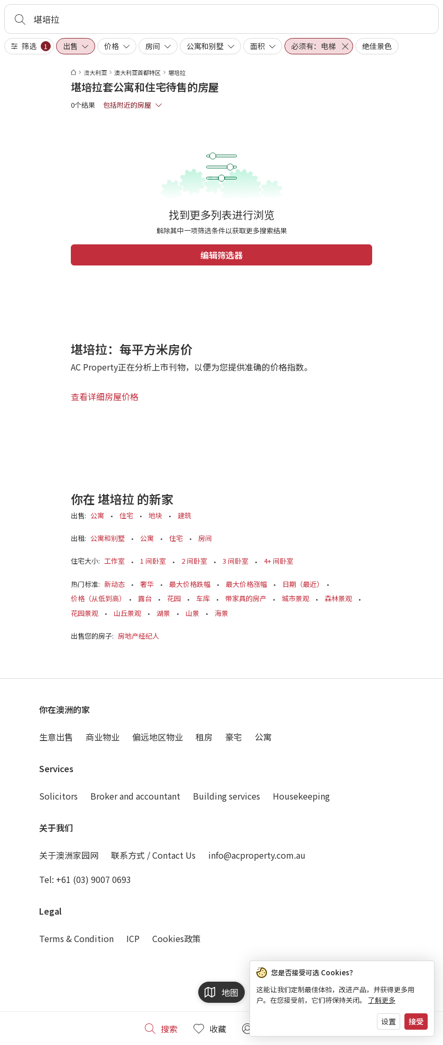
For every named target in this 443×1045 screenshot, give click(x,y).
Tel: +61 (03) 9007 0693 (85, 879)
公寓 (263, 736)
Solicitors (58, 796)
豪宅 (233, 736)
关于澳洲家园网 (68, 855)
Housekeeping (301, 796)
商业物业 (102, 736)
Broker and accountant (135, 796)
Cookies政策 (176, 938)
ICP (133, 938)
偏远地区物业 (157, 736)
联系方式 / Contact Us (153, 855)
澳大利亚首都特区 (137, 72)
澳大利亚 (95, 72)
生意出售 (56, 736)
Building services (226, 796)
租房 (204, 736)
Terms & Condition (76, 938)
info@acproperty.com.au (257, 855)
